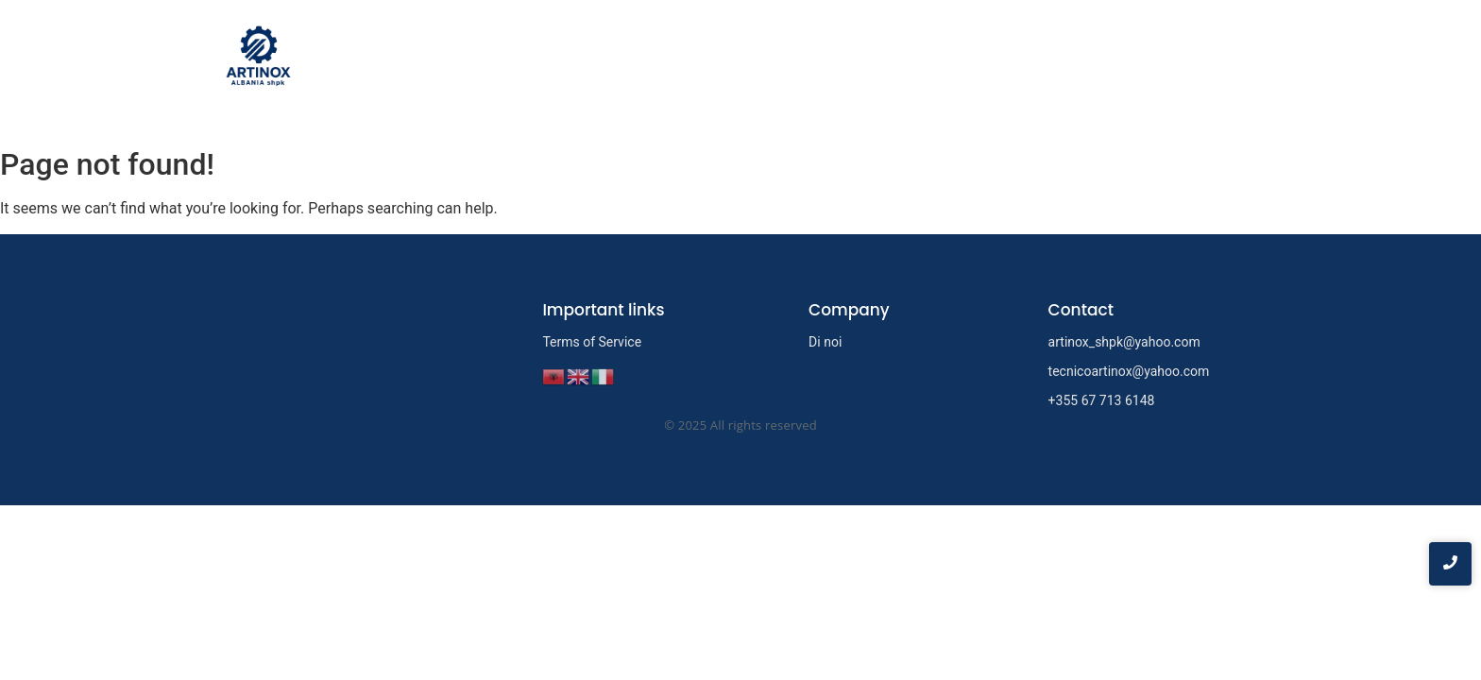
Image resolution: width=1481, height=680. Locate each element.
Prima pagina (979, 59)
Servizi (1156, 59)
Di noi (1078, 59)
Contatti (1234, 59)
